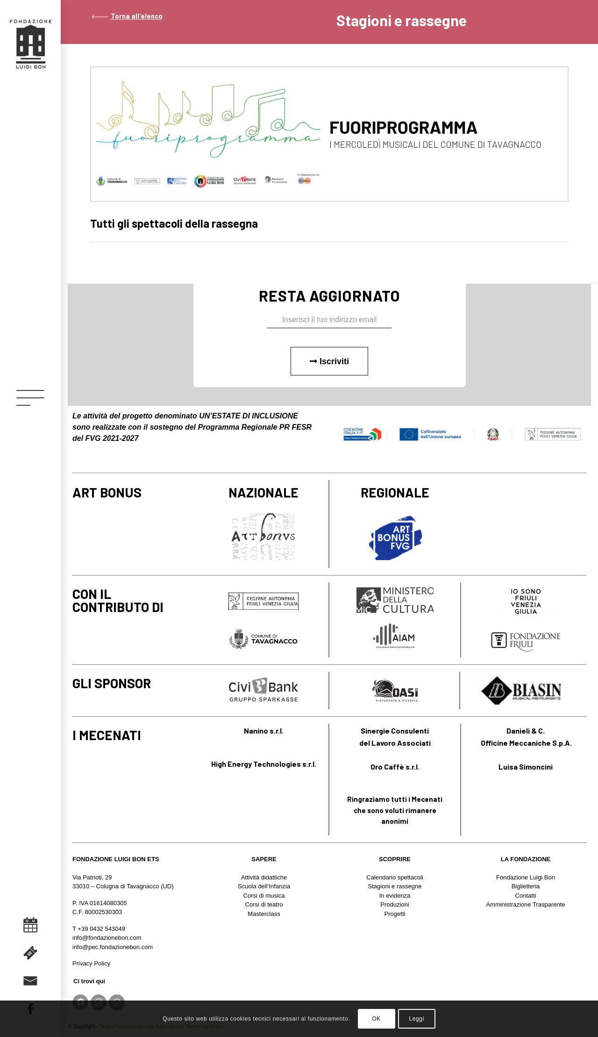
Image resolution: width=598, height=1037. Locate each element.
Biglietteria (526, 886)
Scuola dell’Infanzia (264, 886)
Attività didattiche (264, 877)
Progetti (395, 913)
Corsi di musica (264, 895)
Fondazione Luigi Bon (525, 877)
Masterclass (264, 913)
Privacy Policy (91, 963)
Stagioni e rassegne (395, 886)
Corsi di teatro (264, 904)
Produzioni (394, 904)
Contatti (525, 895)
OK (376, 1018)
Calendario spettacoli (394, 877)
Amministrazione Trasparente (525, 904)
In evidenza (395, 895)
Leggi (416, 1018)
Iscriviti (329, 361)
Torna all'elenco (127, 16)
